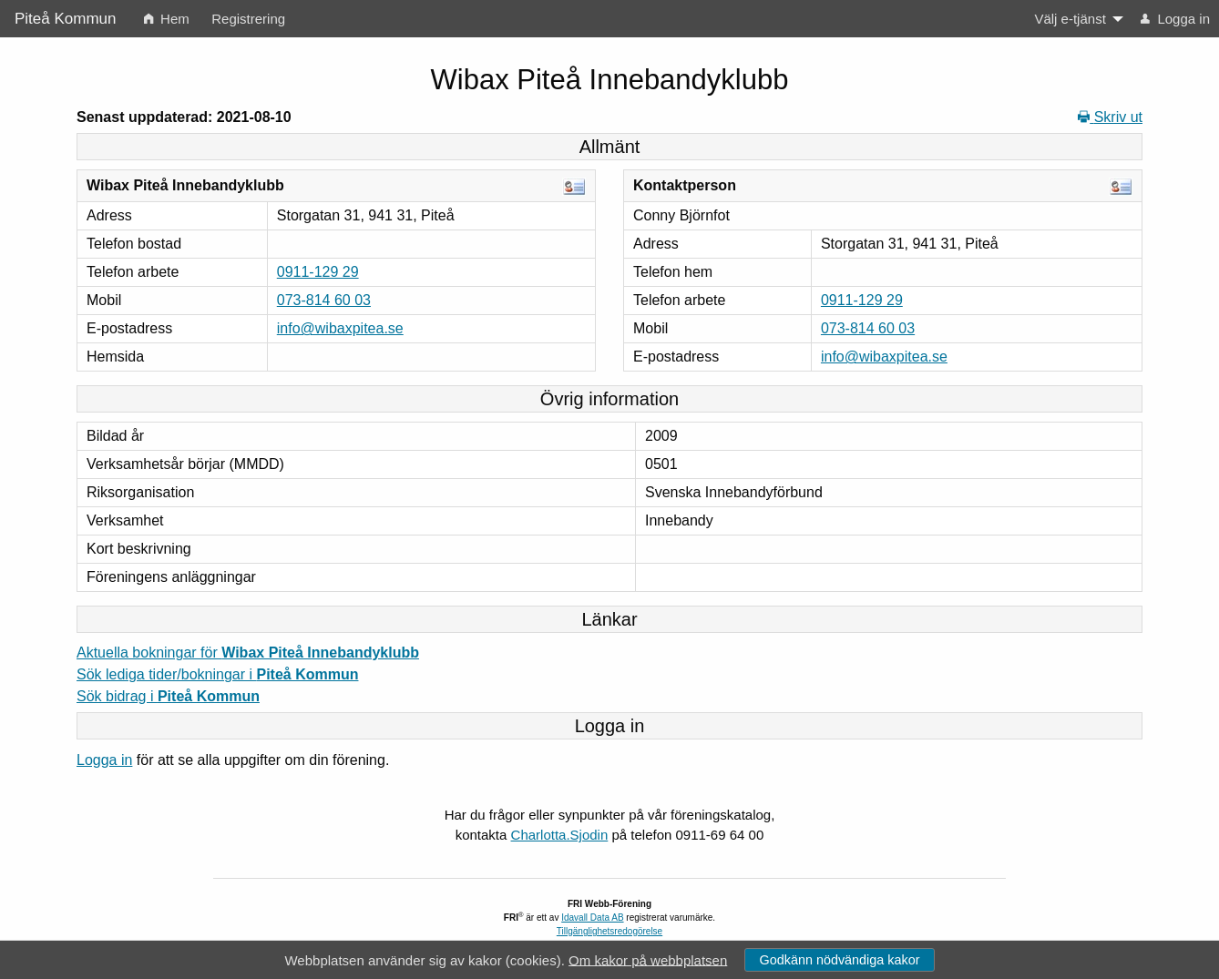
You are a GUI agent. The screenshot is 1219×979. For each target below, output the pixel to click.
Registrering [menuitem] (248, 18)
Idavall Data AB (592, 918)
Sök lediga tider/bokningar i (217, 674)
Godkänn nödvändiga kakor (839, 960)
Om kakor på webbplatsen (648, 959)
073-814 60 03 (324, 300)
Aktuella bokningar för (248, 652)
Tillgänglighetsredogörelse (609, 931)
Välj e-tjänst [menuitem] (1069, 18)
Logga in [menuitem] (1175, 18)
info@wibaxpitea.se (340, 328)
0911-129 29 (318, 272)
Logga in (104, 760)
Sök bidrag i (168, 696)
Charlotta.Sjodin (560, 834)
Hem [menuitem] (167, 18)
